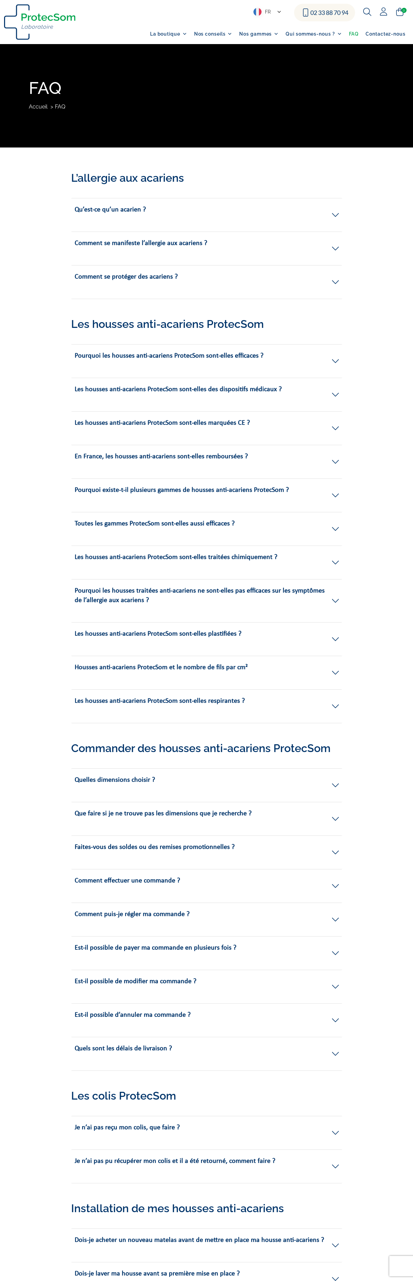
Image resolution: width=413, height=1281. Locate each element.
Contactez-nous (386, 34)
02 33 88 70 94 (329, 12)
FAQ (354, 34)
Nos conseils (213, 34)
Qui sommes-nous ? (314, 34)
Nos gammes (259, 34)
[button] (206, 215)
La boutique (168, 34)
